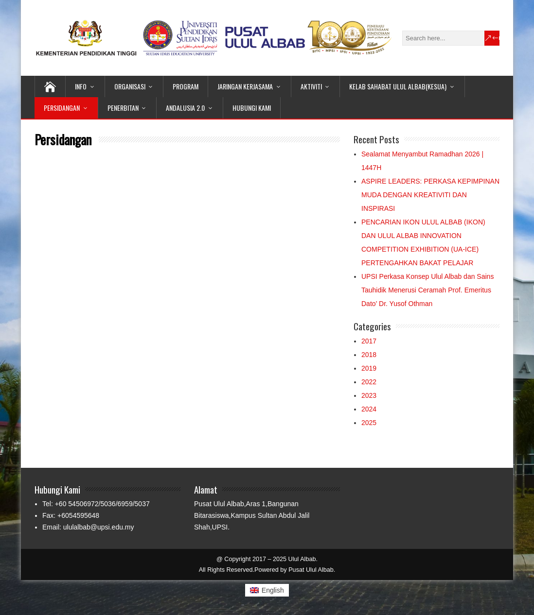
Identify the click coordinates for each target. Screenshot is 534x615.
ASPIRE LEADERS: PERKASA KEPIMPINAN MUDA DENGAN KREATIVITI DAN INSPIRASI (430, 194)
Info (81, 86)
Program (185, 86)
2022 (368, 382)
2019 (368, 368)
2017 (368, 341)
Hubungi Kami (251, 107)
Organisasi (129, 86)
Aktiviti (311, 86)
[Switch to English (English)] (267, 590)
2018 (368, 355)
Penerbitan (123, 107)
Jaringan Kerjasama (245, 86)
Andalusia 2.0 (185, 107)
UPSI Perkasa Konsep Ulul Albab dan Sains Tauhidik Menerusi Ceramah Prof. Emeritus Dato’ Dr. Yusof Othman (427, 290)
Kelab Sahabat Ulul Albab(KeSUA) (397, 86)
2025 (368, 423)
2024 (368, 409)
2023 (368, 395)
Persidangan (62, 107)
